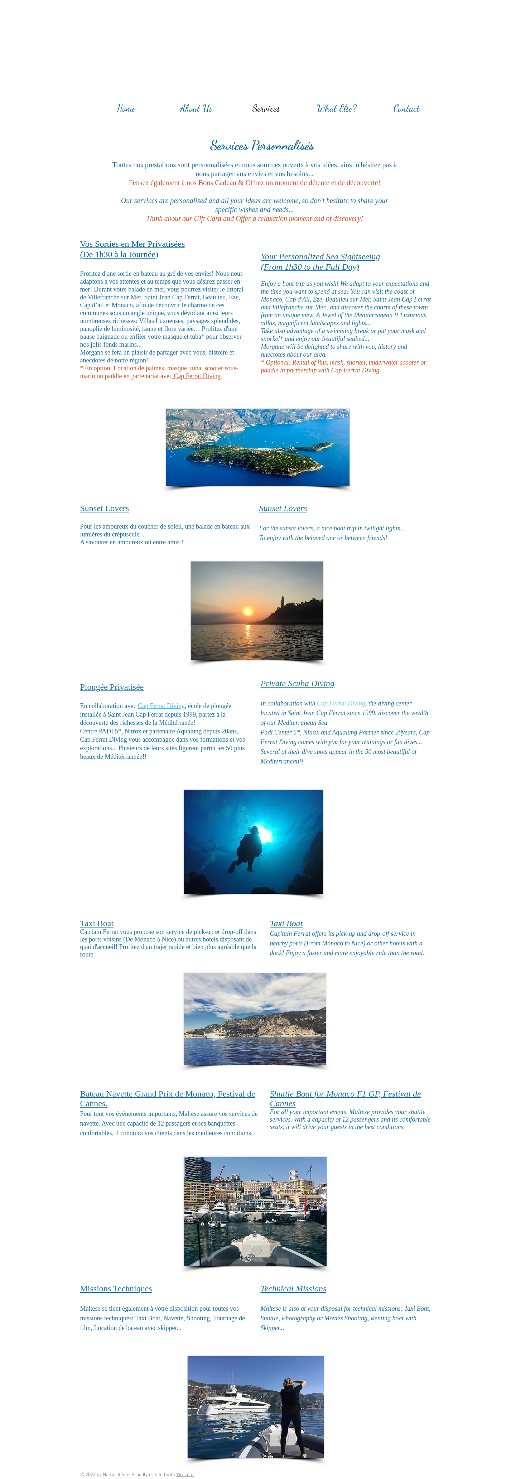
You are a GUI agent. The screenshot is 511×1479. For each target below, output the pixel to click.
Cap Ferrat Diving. (356, 370)
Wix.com (185, 1475)
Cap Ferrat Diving (196, 376)
